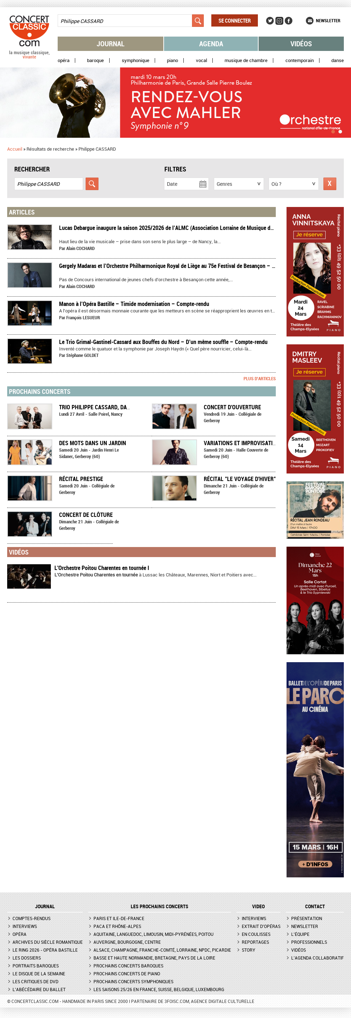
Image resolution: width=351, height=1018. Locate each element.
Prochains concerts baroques (128, 965)
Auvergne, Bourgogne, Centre (127, 942)
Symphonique (135, 60)
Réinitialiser (329, 184)
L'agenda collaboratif (317, 958)
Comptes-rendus (32, 918)
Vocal (201, 60)
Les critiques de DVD (35, 981)
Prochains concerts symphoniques (133, 981)
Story (248, 950)
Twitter (270, 21)
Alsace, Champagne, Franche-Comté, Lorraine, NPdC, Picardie (162, 950)
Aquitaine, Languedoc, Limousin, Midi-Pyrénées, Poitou (153, 934)
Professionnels (309, 942)
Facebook (289, 21)
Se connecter (234, 20)
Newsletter (328, 20)
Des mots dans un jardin (92, 443)
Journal (111, 43)
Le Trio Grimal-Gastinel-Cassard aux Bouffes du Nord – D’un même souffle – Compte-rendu (163, 342)
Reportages (255, 942)
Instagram (279, 21)
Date (172, 183)
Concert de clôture (86, 515)
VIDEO (258, 906)
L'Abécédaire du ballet (39, 989)
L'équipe (300, 934)
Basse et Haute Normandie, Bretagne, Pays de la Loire (154, 958)
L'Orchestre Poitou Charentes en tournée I (101, 568)
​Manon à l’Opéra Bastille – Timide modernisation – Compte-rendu (134, 304)
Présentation (306, 918)
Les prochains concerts (159, 906)
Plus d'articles (260, 378)
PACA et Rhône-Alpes (117, 926)
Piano (172, 60)
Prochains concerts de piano (126, 973)
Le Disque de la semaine (39, 973)
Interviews (25, 926)
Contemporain (299, 60)
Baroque (95, 60)
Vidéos (301, 43)
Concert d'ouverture (232, 407)
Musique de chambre (246, 60)
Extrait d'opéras (261, 926)
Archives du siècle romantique (48, 942)
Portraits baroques (36, 965)
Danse (337, 60)
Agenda (211, 43)
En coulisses (256, 934)
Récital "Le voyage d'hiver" (240, 479)
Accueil (14, 149)
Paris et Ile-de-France (118, 918)
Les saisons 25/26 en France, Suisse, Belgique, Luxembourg (158, 989)
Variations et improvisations (243, 443)
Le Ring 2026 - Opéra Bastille (45, 950)
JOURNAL (45, 906)
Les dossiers (27, 958)
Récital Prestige (81, 479)
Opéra (63, 60)
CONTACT (315, 906)
